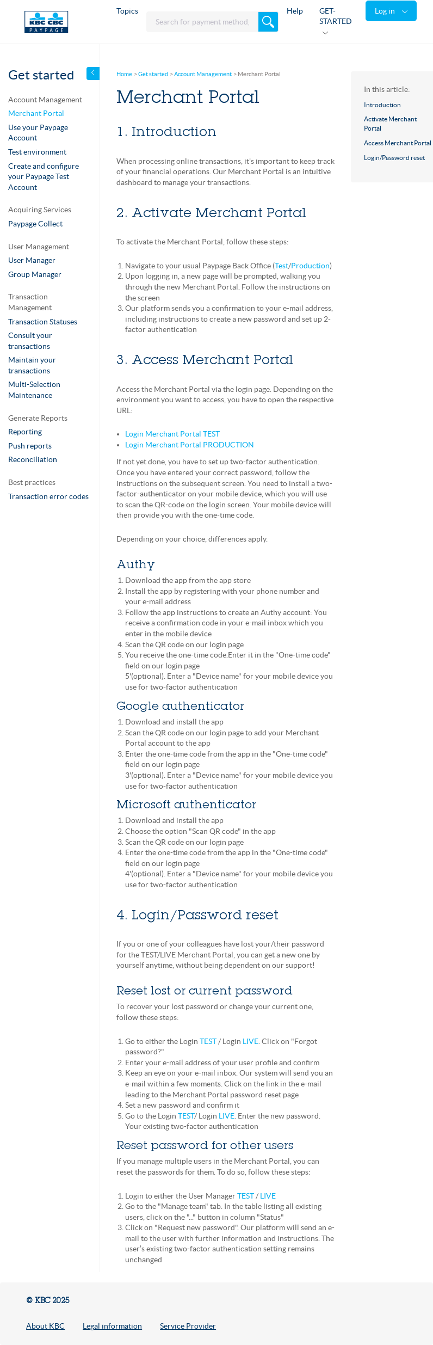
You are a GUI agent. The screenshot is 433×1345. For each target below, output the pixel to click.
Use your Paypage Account (38, 133)
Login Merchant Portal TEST (172, 433)
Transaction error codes (48, 496)
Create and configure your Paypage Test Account (43, 177)
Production (310, 265)
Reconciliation (32, 459)
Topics (127, 11)
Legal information (112, 1326)
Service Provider (188, 1326)
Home (124, 74)
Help (295, 11)
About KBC (45, 1326)
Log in (386, 11)
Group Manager (34, 274)
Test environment (37, 152)
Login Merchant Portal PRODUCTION (189, 444)
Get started (153, 74)
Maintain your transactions (32, 365)
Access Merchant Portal (397, 142)
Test (281, 265)
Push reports (30, 445)
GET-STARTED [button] (335, 16)
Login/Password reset (394, 157)
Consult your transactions (30, 341)
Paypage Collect (35, 223)
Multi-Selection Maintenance (34, 390)
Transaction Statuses (42, 321)
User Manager (31, 260)
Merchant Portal (36, 113)
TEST (208, 1041)
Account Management (203, 74)
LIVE (250, 1041)
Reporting (25, 431)
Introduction (382, 104)
